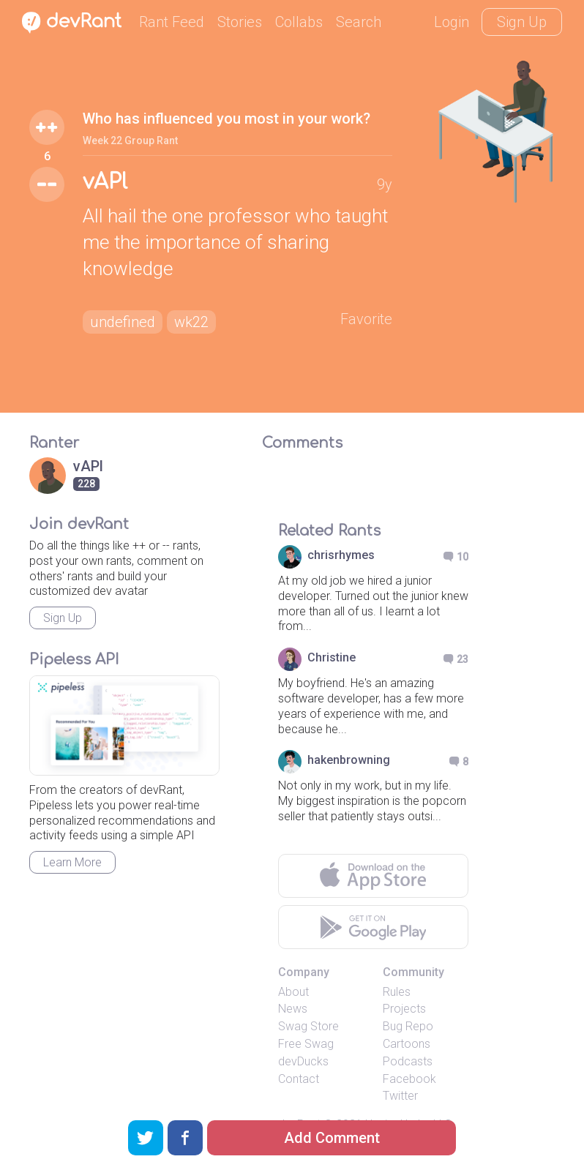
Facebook (409, 1079)
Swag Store (308, 1026)
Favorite (366, 319)
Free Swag (306, 1044)
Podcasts (408, 1061)
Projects (404, 1009)
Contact (298, 1079)
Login (451, 22)
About (293, 992)
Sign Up (522, 22)
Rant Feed (171, 22)
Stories (239, 22)
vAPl (105, 182)
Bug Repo (408, 1026)
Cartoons (406, 1044)
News (292, 1009)
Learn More (72, 862)
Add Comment (332, 1138)
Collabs (299, 22)
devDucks (303, 1061)
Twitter (400, 1096)
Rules (397, 992)
